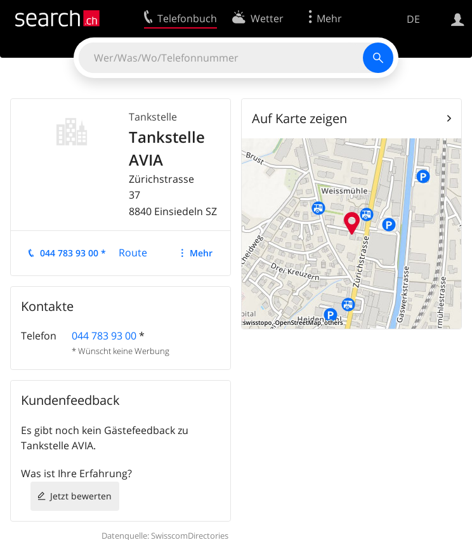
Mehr (201, 253)
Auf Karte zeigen (299, 118)
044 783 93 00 (104, 336)
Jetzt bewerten (81, 496)
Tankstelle (153, 117)
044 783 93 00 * (73, 253)
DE (413, 19)
